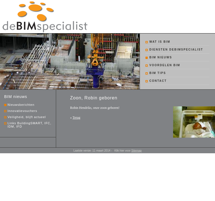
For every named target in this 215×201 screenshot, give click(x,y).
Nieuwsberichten (21, 104)
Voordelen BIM (164, 65)
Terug (76, 117)
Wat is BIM (159, 41)
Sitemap (136, 150)
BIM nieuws (160, 57)
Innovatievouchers (22, 111)
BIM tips (157, 73)
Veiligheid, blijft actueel (27, 117)
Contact (158, 80)
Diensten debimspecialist (176, 49)
